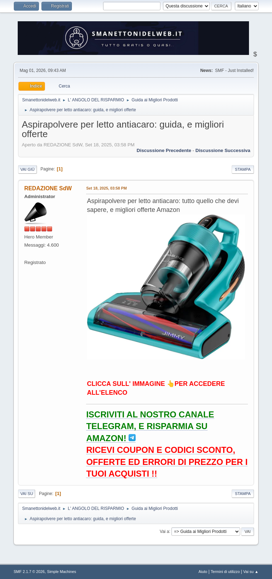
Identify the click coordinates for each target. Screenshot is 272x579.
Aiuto (203, 571)
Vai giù (27, 169)
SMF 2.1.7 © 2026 (29, 571)
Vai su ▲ (251, 571)
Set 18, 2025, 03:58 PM (106, 188)
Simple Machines (61, 571)
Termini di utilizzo (225, 571)
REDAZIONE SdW (48, 188)
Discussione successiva (223, 150)
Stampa (242, 169)
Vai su (26, 493)
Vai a (164, 531)
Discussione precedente (164, 150)
